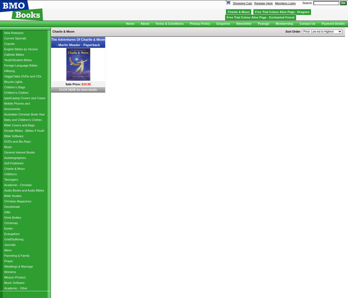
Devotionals (12, 206)
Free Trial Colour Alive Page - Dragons (282, 12)
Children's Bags (14, 87)
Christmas (11, 223)
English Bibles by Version (21, 49)
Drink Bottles (12, 217)
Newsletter (243, 23)
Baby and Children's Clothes (23, 119)
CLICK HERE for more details (78, 89)
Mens (8, 250)
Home (130, 23)
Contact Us (307, 23)
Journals (10, 244)
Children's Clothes (16, 92)
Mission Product (15, 277)
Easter (8, 228)
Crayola (9, 43)
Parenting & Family (17, 255)
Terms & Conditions (170, 23)
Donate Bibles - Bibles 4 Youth (24, 130)
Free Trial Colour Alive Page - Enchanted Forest (260, 17)
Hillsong (9, 71)
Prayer (8, 261)
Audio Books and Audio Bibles (24, 190)
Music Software (14, 282)
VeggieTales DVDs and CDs (23, 76)
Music (8, 147)
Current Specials (15, 38)
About (145, 23)
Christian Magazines (18, 201)
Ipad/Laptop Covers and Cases (25, 98)
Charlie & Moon (14, 168)
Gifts (7, 212)
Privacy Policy (200, 23)
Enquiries (223, 23)
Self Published (13, 163)
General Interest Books (19, 152)
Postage (263, 23)
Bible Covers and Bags (19, 125)
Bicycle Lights (13, 81)
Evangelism (12, 234)
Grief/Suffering (14, 239)
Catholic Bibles (14, 54)
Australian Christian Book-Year (24, 114)
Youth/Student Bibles (18, 60)
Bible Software (14, 136)
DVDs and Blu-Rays (17, 141)
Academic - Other (16, 288)
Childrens (10, 174)
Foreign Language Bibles (21, 65)
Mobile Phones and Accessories (17, 106)
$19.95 (86, 84)
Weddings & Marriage (18, 266)
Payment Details (333, 23)
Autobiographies (15, 157)
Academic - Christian (18, 185)
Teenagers (11, 179)
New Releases (14, 32)
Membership (284, 23)
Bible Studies (13, 195)
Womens (10, 272)
